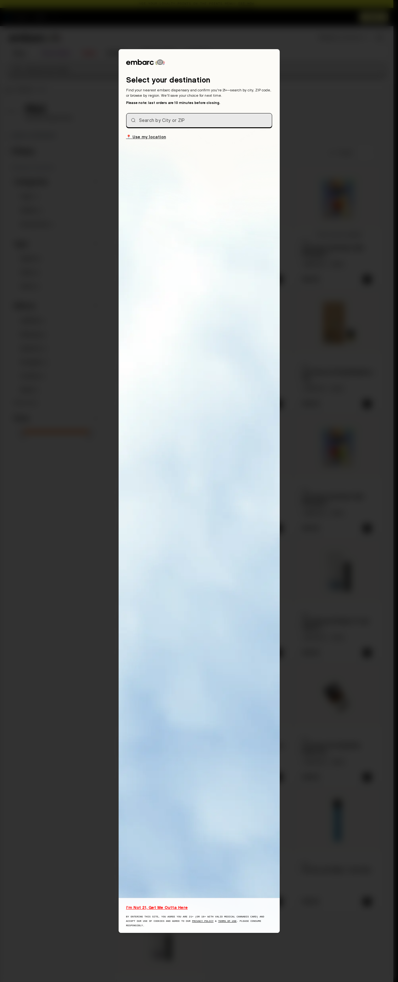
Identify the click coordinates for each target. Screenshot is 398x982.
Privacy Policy (202, 921)
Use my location (146, 136)
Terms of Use (227, 921)
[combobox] (199, 120)
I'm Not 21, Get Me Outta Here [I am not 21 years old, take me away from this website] (157, 907)
